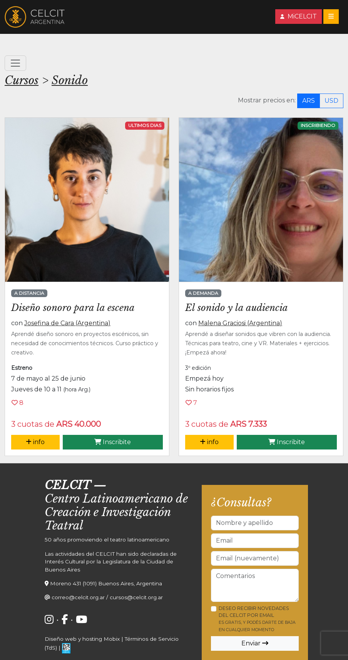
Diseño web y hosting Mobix (82, 639)
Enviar (254, 643)
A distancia (29, 293)
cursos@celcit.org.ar (136, 597)
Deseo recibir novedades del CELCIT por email (257, 618)
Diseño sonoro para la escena (73, 307)
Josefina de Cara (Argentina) (67, 323)
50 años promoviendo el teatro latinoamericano (107, 539)
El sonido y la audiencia (236, 307)
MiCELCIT (298, 16)
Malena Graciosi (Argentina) (240, 323)
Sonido (70, 80)
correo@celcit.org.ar (78, 597)
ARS (308, 100)
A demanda (203, 293)
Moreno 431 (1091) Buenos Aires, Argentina (106, 583)
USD (331, 100)
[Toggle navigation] (331, 16)
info (35, 442)
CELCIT (67, 485)
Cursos (21, 80)
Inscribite (112, 442)
